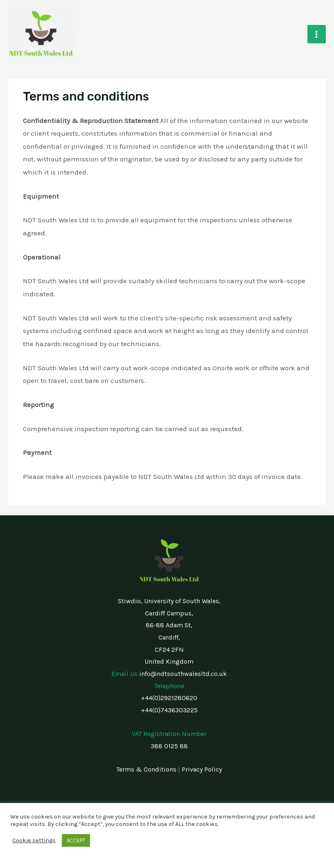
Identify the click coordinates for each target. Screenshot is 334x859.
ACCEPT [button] (76, 840)
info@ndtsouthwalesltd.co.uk (183, 674)
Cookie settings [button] (34, 840)
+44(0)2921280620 (169, 698)
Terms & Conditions (146, 769)
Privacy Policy (202, 769)
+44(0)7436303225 (169, 710)
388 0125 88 (169, 746)
